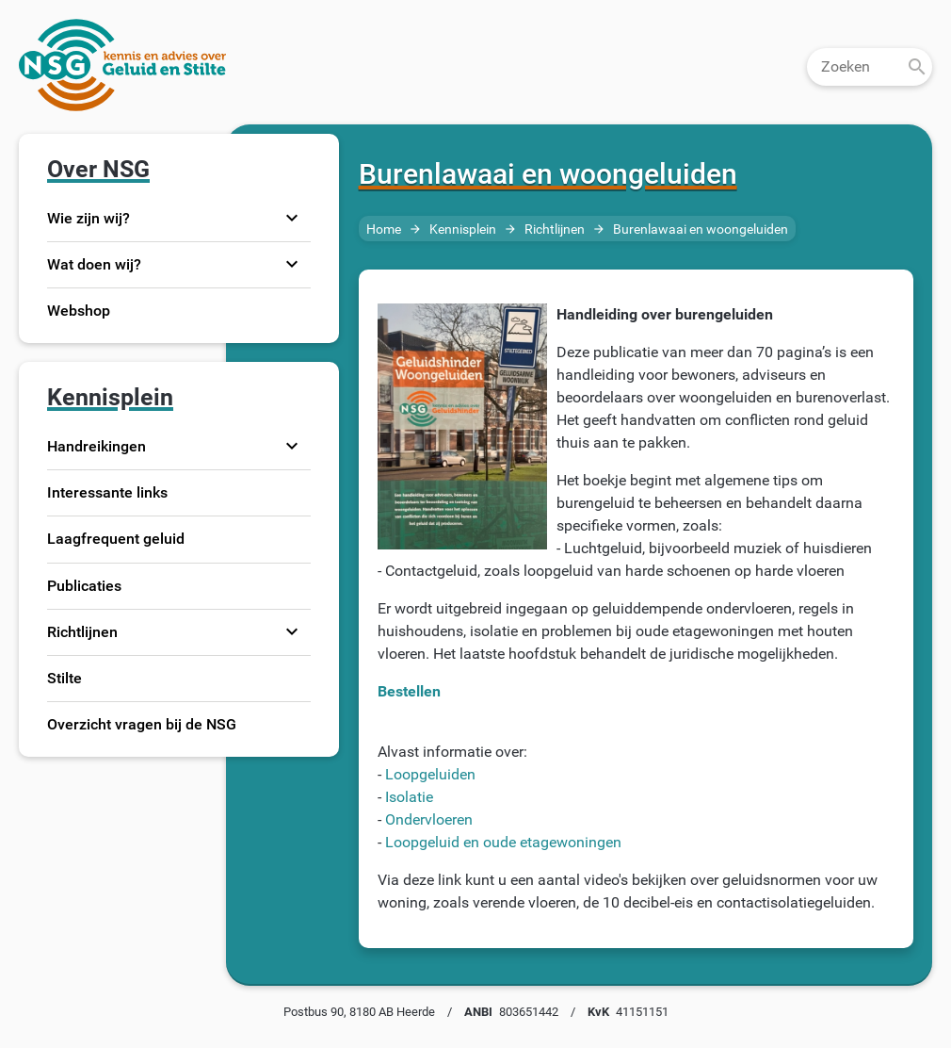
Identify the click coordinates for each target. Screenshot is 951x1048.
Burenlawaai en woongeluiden (700, 229)
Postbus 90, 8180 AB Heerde (359, 1012)
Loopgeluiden (430, 774)
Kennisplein (462, 229)
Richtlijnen (554, 229)
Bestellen (409, 691)
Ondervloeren (429, 819)
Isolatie (409, 797)
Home (383, 229)
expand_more (292, 217)
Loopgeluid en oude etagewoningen (503, 842)
